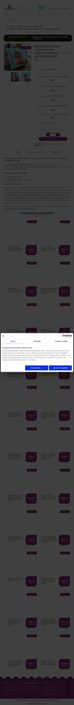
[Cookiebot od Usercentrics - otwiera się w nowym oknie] (63, 336)
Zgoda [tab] (13, 341)
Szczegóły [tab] (37, 341)
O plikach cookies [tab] (61, 341)
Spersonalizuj (37, 368)
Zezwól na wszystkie (60, 368)
